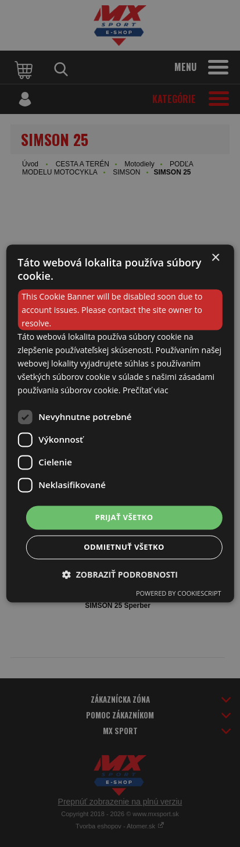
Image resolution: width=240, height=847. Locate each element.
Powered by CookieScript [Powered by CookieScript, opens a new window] (178, 593)
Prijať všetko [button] (124, 517)
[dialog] (120, 423)
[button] (120, 575)
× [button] (215, 258)
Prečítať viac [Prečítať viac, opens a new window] (146, 390)
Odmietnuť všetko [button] (124, 547)
